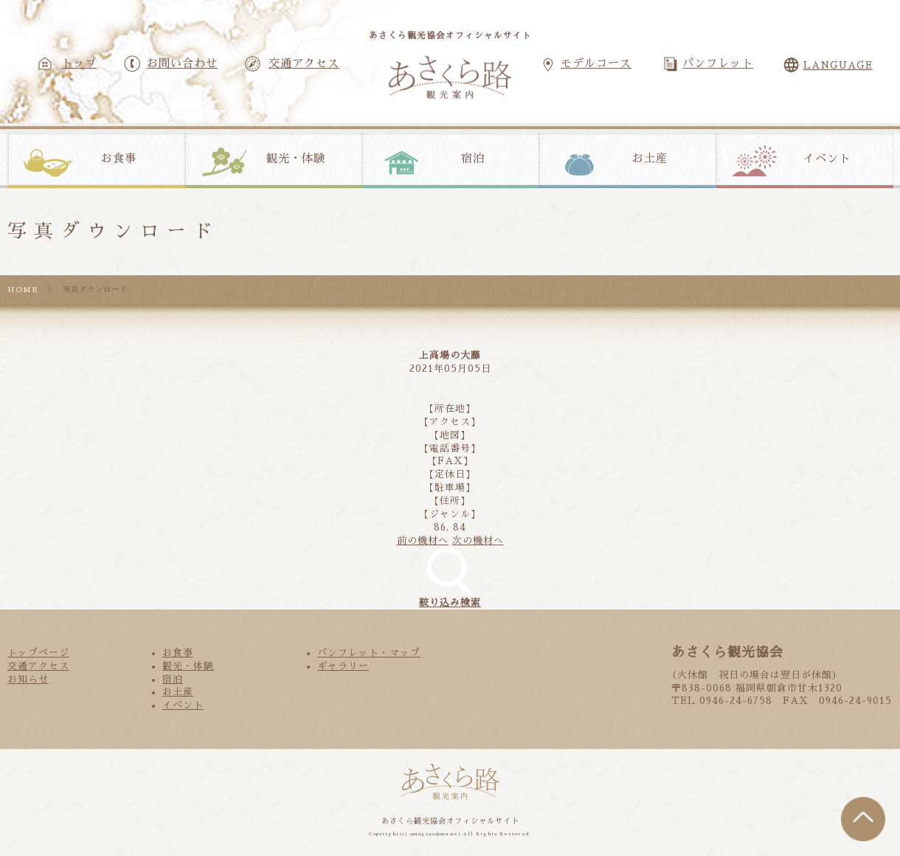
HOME (22, 290)
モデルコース (596, 63)
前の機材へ (423, 540)
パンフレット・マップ (368, 652)
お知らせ (28, 679)
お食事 (118, 159)
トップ (79, 63)
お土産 (650, 159)
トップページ (38, 652)
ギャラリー (343, 666)
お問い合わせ (182, 63)
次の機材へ (478, 540)
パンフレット (717, 63)
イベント (827, 159)
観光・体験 (295, 159)
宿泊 (473, 159)
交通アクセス (304, 63)
